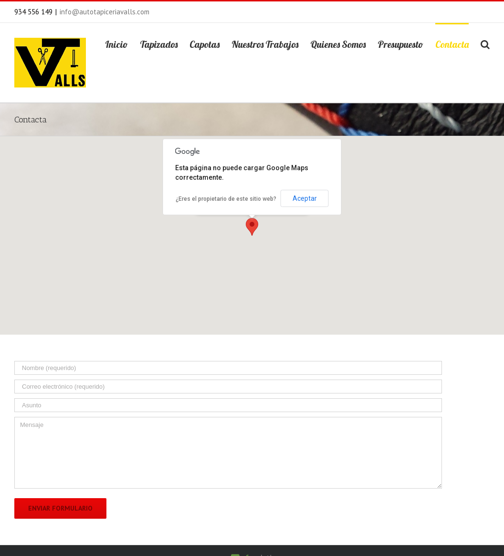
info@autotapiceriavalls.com (104, 11)
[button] (252, 227)
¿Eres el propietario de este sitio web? (226, 199)
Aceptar (305, 198)
